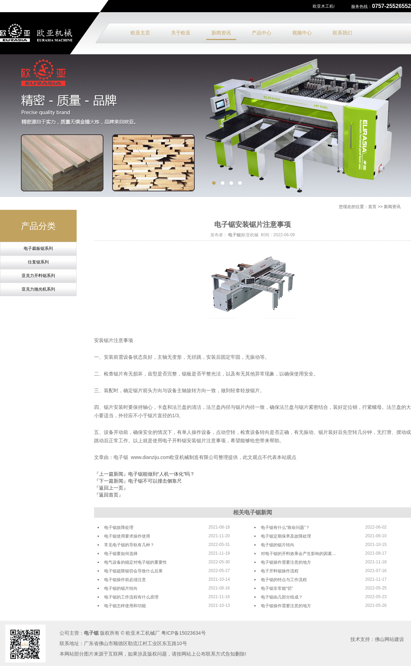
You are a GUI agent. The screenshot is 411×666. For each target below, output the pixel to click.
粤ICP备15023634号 (183, 633)
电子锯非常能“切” (277, 588)
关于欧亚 (181, 32)
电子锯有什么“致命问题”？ (285, 527)
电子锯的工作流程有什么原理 (131, 597)
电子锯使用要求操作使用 (127, 536)
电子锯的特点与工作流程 (284, 579)
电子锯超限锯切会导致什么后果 (133, 571)
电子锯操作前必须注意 (125, 579)
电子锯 (234, 234)
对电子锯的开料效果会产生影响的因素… (298, 553)
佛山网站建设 (389, 639)
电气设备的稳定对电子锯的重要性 (135, 562)
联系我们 (342, 32)
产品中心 (261, 32)
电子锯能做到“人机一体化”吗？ (161, 474)
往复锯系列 (38, 262)
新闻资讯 (221, 32)
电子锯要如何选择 (121, 553)
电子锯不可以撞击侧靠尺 (155, 481)
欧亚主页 (140, 32)
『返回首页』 (108, 495)
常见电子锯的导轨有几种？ (129, 544)
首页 (372, 206)
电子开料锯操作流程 (279, 571)
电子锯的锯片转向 (277, 544)
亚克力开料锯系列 (38, 275)
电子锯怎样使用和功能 (125, 605)
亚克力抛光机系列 (38, 289)
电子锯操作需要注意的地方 (286, 562)
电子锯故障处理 (118, 527)
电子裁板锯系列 (38, 248)
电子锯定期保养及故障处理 (286, 536)
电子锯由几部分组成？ (282, 597)
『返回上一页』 (111, 488)
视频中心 (302, 32)
